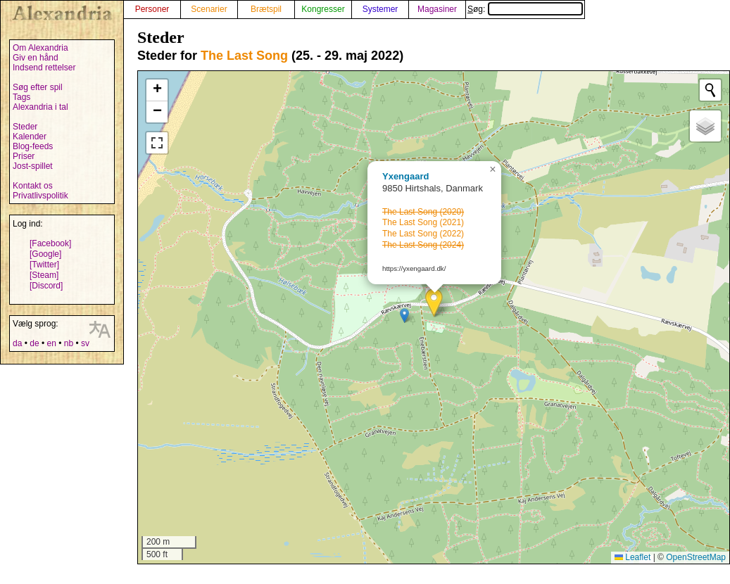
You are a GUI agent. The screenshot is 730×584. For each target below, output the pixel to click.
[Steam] (44, 275)
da (17, 343)
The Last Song (244, 56)
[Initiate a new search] (710, 90)
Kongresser (322, 9)
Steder (25, 127)
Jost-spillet (33, 166)
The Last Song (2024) (423, 245)
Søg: (525, 9)
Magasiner (437, 9)
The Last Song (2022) (423, 234)
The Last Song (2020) (423, 212)
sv (85, 343)
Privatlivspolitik (40, 196)
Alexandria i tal (40, 107)
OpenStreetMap (696, 557)
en (51, 343)
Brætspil (266, 9)
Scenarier (209, 9)
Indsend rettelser (44, 67)
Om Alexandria (40, 48)
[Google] (45, 254)
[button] (434, 302)
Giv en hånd (35, 58)
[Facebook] (50, 243)
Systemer (380, 9)
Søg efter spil (38, 87)
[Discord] (46, 286)
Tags (21, 97)
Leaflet (632, 557)
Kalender (29, 136)
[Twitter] (44, 264)
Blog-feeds (33, 146)
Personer (152, 9)
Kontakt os (33, 186)
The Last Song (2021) (423, 222)
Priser (23, 156)
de (34, 343)
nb (68, 343)
